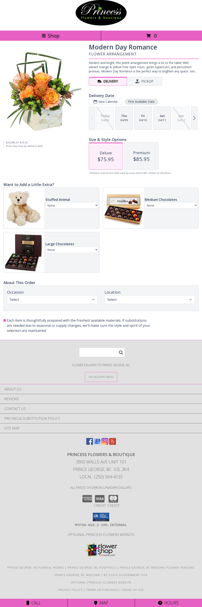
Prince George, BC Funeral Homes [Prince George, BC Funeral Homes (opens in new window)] (35, 567)
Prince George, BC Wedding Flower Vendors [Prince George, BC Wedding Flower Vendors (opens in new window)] (157, 567)
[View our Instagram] (105, 443)
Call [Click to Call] (34, 603)
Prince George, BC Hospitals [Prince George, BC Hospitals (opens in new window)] (92, 567)
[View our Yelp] (112, 443)
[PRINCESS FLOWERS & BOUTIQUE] (101, 24)
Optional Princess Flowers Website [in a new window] (101, 534)
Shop (50, 35)
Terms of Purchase (102, 590)
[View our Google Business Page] (97, 443)
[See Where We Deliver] (101, 377)
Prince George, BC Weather (77, 575)
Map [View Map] (101, 603)
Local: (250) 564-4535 (101, 477)
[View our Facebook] (89, 443)
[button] (101, 517)
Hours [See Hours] (168, 603)
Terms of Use (133, 590)
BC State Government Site (125, 575)
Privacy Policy (70, 590)
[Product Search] (102, 352)
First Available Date (141, 102)
